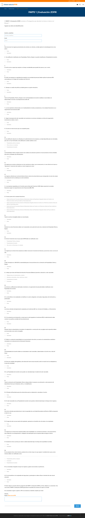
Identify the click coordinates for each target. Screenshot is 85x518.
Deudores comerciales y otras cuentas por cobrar (17, 276)
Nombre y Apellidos (8, 32)
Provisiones (9, 280)
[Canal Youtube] (81, 4)
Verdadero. (9, 91)
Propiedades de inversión (12, 278)
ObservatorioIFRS (12, 495)
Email (5, 37)
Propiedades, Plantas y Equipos (13, 240)
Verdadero (9, 52)
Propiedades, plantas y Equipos (13, 142)
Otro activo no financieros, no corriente (15, 244)
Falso (8, 50)
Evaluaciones (11, 8)
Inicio (5, 8)
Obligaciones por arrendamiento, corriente (15, 274)
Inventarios (9, 460)
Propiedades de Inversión (12, 146)
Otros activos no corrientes (12, 144)
